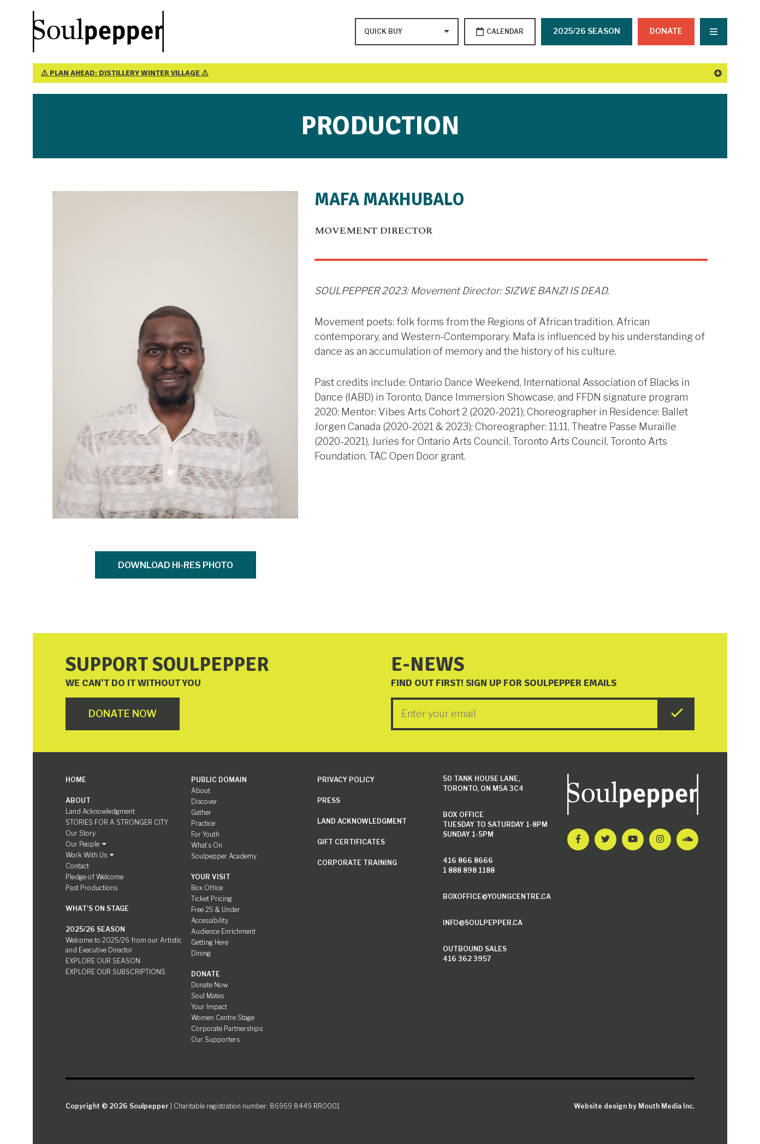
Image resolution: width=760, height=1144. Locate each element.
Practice (203, 823)
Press (328, 800)
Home (76, 780)
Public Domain (219, 780)
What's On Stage (97, 908)
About (78, 800)
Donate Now (209, 985)
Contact (77, 866)
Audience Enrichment (223, 931)
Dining (201, 953)
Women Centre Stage (222, 1018)
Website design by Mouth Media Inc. (634, 1106)
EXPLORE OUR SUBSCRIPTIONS (115, 972)
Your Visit (210, 877)
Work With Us (90, 855)
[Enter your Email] (525, 714)
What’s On (206, 845)
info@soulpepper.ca (482, 923)
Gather (201, 812)
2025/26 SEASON (586, 30)
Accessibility (209, 920)
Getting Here (209, 942)
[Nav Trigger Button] (713, 31)
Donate (666, 30)
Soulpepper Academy (224, 856)
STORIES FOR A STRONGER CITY (117, 822)
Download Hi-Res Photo (175, 565)
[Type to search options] (384, 31)
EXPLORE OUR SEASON (103, 961)
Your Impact (209, 1007)
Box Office (207, 888)
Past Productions (91, 888)
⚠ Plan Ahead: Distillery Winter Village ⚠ (381, 73)
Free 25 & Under (215, 909)
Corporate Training (357, 863)
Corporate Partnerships (227, 1028)
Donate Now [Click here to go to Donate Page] (122, 713)
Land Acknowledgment (100, 811)
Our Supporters (215, 1039)
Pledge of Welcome (94, 877)
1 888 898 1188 (469, 870)
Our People (86, 844)
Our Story (81, 833)
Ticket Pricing (211, 899)
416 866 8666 (468, 860)
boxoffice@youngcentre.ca (497, 896)
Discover (204, 801)
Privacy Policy (346, 780)
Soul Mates (207, 996)
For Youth (205, 834)
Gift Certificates (351, 842)
